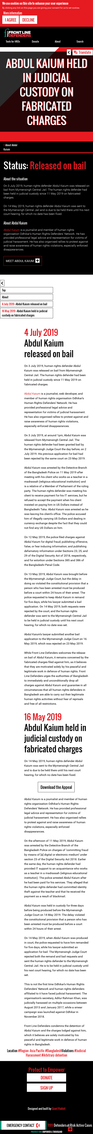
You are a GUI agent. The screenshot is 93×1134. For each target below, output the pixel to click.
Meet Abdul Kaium (20, 261)
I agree (10, 20)
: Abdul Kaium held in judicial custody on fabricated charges (24, 313)
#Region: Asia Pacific (31, 1050)
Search (80, 41)
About (5, 297)
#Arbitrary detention (54, 1055)
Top (4, 290)
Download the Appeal (56, 787)
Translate (85, 52)
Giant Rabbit (58, 1108)
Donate (35, 41)
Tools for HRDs (13, 41)
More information (12, 13)
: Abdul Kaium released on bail (24, 304)
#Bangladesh (53, 1050)
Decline (28, 20)
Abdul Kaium (12, 230)
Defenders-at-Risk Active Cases (69, 1125)
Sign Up (46, 1088)
